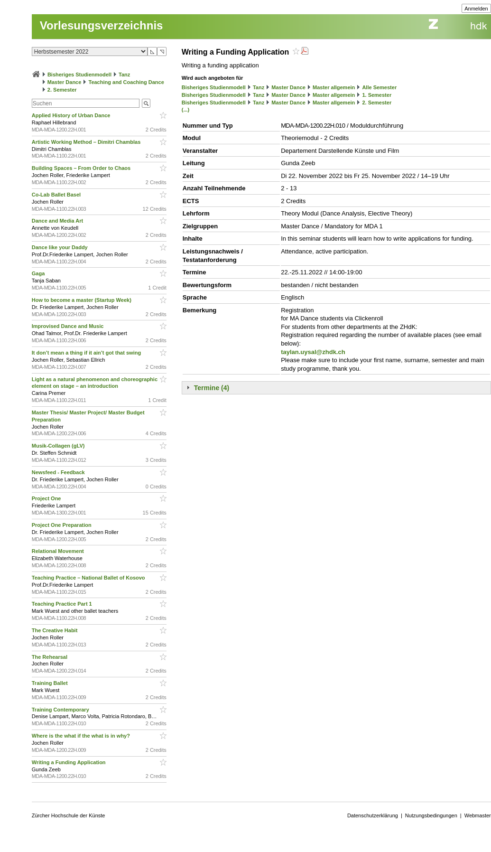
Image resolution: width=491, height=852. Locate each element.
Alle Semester (379, 87)
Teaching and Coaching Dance (126, 82)
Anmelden (476, 8)
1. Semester (376, 95)
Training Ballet (50, 683)
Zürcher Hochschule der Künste (68, 815)
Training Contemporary (61, 709)
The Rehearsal (50, 657)
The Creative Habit (55, 630)
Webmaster (477, 815)
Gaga (39, 273)
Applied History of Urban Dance (72, 115)
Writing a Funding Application (69, 762)
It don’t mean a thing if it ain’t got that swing (87, 353)
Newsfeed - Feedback (59, 472)
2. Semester (62, 90)
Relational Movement (58, 551)
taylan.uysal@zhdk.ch (313, 352)
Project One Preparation (62, 525)
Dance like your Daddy (60, 247)
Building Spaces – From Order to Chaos (82, 168)
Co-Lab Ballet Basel (57, 194)
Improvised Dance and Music (68, 326)
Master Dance (64, 82)
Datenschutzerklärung (372, 815)
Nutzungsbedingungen (431, 815)
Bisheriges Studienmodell (79, 74)
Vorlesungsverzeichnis (101, 25)
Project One (47, 498)
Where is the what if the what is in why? (81, 736)
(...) (186, 109)
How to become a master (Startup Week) (82, 300)
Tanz (124, 74)
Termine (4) (211, 388)
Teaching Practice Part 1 (62, 604)
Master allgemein (334, 87)
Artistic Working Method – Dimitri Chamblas (87, 142)
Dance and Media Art (58, 221)
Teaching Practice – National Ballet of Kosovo (89, 577)
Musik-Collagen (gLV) (59, 446)
